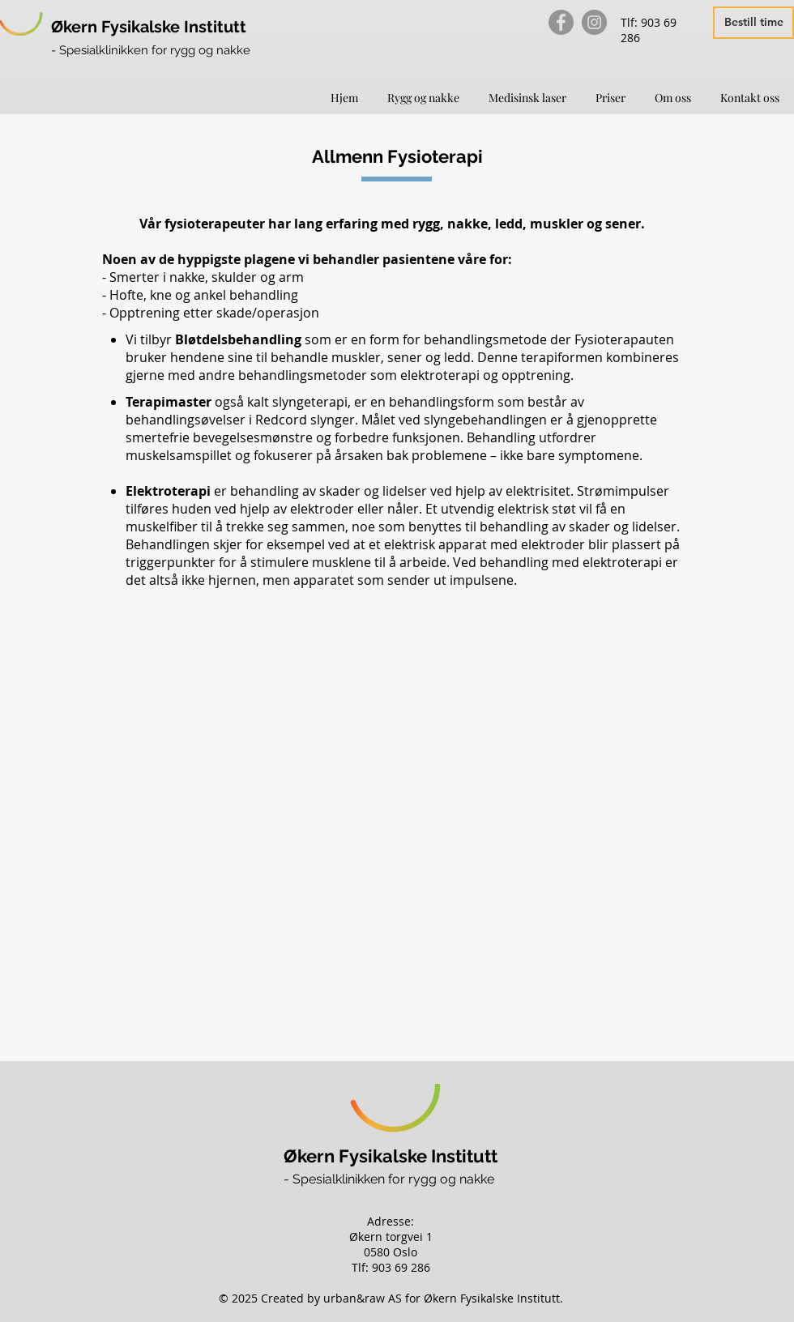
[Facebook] (561, 22)
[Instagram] (594, 22)
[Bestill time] (753, 22)
